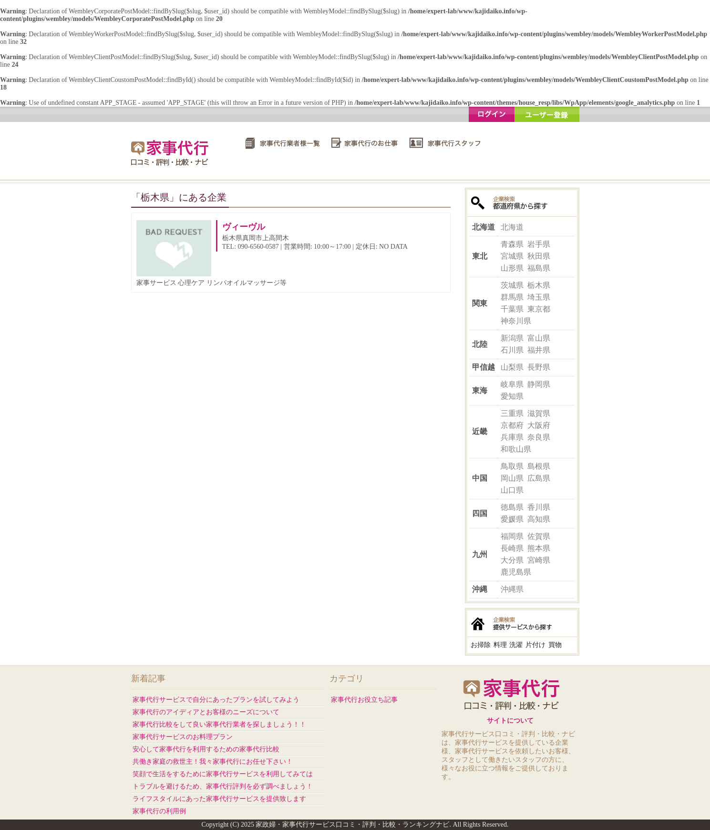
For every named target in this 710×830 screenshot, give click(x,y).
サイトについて (510, 720)
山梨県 (512, 367)
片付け (535, 644)
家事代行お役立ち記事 (364, 699)
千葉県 (512, 309)
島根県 (538, 466)
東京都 (538, 309)
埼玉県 (538, 297)
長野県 (538, 367)
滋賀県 (538, 413)
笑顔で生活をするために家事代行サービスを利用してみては (223, 774)
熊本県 (538, 548)
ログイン (491, 114)
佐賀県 (538, 536)
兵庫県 (512, 437)
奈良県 (538, 437)
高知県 (538, 519)
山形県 (512, 268)
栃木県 (538, 285)
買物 (555, 644)
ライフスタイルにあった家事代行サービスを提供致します (219, 798)
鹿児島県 (516, 572)
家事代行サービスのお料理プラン (183, 736)
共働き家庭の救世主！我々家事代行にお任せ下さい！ (213, 761)
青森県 (512, 244)
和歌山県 (516, 449)
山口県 (512, 490)
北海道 (512, 227)
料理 (500, 644)
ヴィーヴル (243, 227)
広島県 (538, 478)
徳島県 (512, 507)
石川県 (512, 350)
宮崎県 (538, 560)
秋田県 (538, 256)
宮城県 (512, 256)
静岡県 (538, 384)
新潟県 (512, 338)
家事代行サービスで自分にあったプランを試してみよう (216, 699)
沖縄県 (512, 589)
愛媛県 (512, 519)
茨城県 (512, 285)
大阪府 (538, 425)
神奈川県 (516, 321)
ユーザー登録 (546, 114)
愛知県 (512, 396)
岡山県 (512, 478)
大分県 (512, 560)
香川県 (538, 507)
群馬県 (512, 297)
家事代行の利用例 (159, 811)
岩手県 (538, 244)
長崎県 (512, 548)
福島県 (538, 268)
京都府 (512, 425)
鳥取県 (512, 466)
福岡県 (512, 536)
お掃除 (481, 644)
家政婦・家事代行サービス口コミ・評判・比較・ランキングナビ (171, 152)
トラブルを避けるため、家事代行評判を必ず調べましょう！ (223, 786)
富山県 (538, 338)
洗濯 (516, 644)
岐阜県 (512, 384)
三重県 (512, 413)
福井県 (538, 350)
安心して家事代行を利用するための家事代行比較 (206, 749)
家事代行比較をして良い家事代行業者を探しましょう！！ (219, 724)
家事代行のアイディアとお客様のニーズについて (206, 712)
